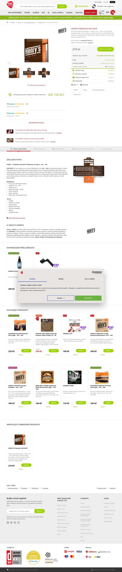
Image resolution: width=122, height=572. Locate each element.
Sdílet (74, 84)
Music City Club (108, 518)
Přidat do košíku (105, 49)
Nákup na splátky (61, 531)
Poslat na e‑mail (102, 488)
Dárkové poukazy (85, 507)
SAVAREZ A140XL (68, 386)
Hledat (62, 6)
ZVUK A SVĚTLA (57, 13)
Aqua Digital (112, 569)
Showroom (78, 81)
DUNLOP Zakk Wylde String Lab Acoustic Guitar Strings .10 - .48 (46, 334)
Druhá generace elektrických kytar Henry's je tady (31, 130)
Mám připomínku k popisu (16, 218)
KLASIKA (69, 13)
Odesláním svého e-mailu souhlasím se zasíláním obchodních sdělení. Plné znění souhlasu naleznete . (25, 518)
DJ (48, 13)
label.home (7, 22)
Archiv (59, 534)
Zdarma (111, 70)
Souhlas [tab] (32, 279)
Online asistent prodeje (63, 523)
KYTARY (27, 13)
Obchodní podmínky (86, 510)
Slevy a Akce (90, 13)
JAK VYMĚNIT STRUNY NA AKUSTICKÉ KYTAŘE (29, 139)
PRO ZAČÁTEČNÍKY (15, 13)
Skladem (20, 355)
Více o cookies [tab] (90, 279)
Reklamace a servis (86, 529)
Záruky (82, 503)
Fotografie (24, 488)
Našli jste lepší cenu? (82, 77)
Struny (19, 22)
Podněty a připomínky (109, 510)
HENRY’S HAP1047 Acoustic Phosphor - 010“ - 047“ (17, 386)
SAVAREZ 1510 (67, 333)
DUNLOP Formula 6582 (15, 271)
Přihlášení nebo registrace (105, 6)
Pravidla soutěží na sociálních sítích (86, 525)
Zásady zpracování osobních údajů (85, 514)
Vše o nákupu (98, 2)
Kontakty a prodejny (109, 503)
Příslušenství (35, 488)
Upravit (60, 298)
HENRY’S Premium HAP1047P (18, 448)
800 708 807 (56, 94)
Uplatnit (111, 77)
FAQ (82, 537)
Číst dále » (59, 133)
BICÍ (43, 13)
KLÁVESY (36, 13)
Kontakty (106, 2)
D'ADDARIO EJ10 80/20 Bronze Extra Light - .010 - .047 (18, 334)
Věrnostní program (62, 527)
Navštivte (111, 81)
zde (24, 519)
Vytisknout (85, 84)
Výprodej (39, 315)
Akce (37, 253)
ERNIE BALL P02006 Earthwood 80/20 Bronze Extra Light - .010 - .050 (46, 387)
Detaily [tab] (61, 279)
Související (45, 488)
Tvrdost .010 (41, 22)
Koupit (26, 351)
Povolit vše (88, 298)
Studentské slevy (61, 516)
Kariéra (106, 507)
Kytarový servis (61, 520)
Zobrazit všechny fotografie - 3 (38, 85)
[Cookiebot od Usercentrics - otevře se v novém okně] (93, 272)
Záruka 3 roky (79, 70)
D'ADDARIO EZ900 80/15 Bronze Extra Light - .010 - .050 (100, 386)
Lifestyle (79, 13)
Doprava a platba (61, 505)
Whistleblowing (108, 521)
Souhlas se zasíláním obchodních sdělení (86, 520)
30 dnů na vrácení (81, 74)
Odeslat (40, 511)
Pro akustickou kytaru (29, 22)
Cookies (83, 540)
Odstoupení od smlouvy (87, 533)
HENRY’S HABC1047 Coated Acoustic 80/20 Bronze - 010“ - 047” (101, 334)
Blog (112, 2)
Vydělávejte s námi (109, 514)
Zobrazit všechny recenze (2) (36, 122)
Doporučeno (13, 367)
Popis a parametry (13, 488)
